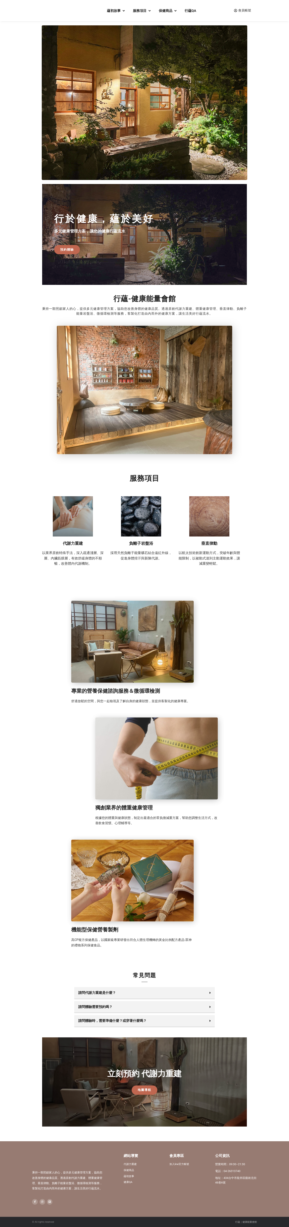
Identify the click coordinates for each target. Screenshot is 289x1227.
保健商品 (168, 10)
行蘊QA (190, 11)
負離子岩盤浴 (141, 544)
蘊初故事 (116, 10)
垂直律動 (209, 544)
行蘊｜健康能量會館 (246, 1222)
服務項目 (142, 10)
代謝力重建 (73, 544)
